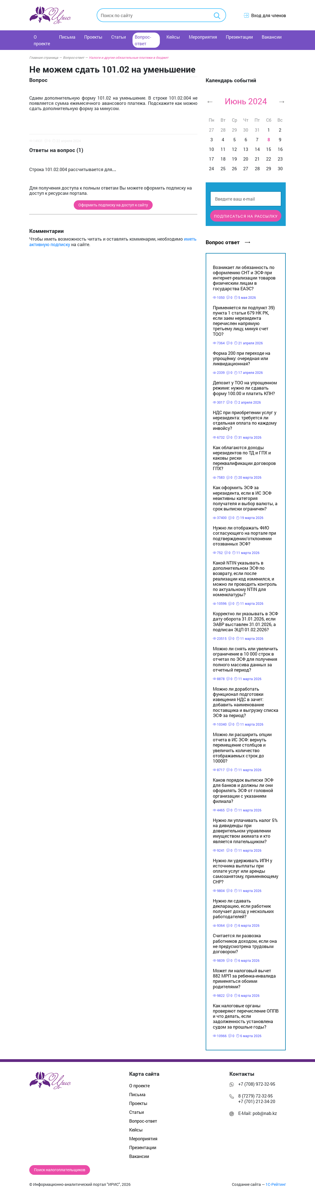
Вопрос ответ (228, 242)
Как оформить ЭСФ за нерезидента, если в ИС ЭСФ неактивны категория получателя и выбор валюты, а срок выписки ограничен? (245, 498)
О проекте (42, 40)
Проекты (93, 37)
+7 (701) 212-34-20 (256, 1101)
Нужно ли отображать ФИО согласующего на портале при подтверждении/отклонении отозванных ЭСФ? (244, 536)
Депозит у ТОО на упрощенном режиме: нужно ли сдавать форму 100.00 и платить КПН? (245, 388)
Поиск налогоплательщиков (59, 1169)
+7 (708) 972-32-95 (256, 1084)
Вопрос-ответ (143, 40)
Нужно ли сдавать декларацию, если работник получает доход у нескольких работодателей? (243, 909)
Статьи (118, 37)
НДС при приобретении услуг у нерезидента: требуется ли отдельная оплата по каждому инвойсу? (245, 420)
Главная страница (45, 57)
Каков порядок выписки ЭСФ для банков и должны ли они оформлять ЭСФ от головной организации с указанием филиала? (243, 790)
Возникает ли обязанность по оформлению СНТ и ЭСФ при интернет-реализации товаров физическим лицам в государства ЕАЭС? (244, 277)
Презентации (239, 37)
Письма (67, 37)
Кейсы (173, 37)
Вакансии (272, 37)
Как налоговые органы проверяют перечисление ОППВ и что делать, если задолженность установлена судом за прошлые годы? (246, 1016)
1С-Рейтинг (276, 1184)
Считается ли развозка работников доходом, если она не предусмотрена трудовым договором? (245, 943)
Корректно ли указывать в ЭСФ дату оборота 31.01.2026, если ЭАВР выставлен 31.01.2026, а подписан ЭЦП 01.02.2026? (245, 621)
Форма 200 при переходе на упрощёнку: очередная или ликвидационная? (241, 358)
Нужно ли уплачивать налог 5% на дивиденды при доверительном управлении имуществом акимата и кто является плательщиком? (245, 830)
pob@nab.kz (265, 1113)
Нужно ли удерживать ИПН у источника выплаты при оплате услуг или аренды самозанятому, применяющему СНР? (245, 871)
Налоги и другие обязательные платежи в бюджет (128, 57)
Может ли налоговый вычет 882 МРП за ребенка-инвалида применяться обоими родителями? (244, 978)
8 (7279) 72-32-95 (255, 1096)
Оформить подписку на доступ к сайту (113, 205)
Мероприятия (203, 37)
